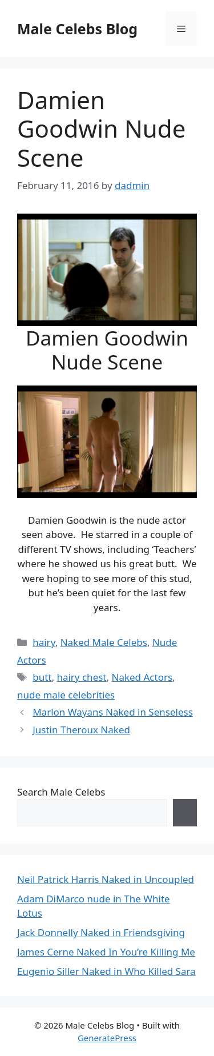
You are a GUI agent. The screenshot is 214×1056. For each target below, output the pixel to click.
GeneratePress (107, 1037)
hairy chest (81, 677)
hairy (44, 642)
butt (42, 677)
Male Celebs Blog (77, 28)
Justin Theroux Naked (81, 729)
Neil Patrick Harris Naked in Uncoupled (105, 879)
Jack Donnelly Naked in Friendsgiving (101, 932)
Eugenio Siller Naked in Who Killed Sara (106, 971)
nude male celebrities (66, 694)
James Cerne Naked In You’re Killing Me (106, 951)
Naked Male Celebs (103, 642)
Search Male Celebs (61, 791)
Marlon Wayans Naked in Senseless (113, 711)
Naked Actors (141, 677)
